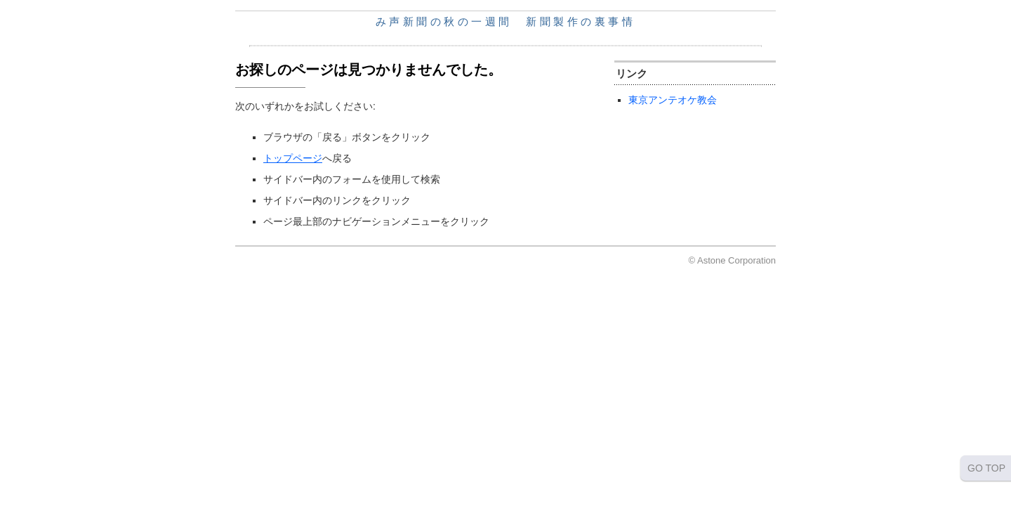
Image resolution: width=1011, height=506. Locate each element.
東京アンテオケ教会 (672, 99)
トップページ (292, 158)
